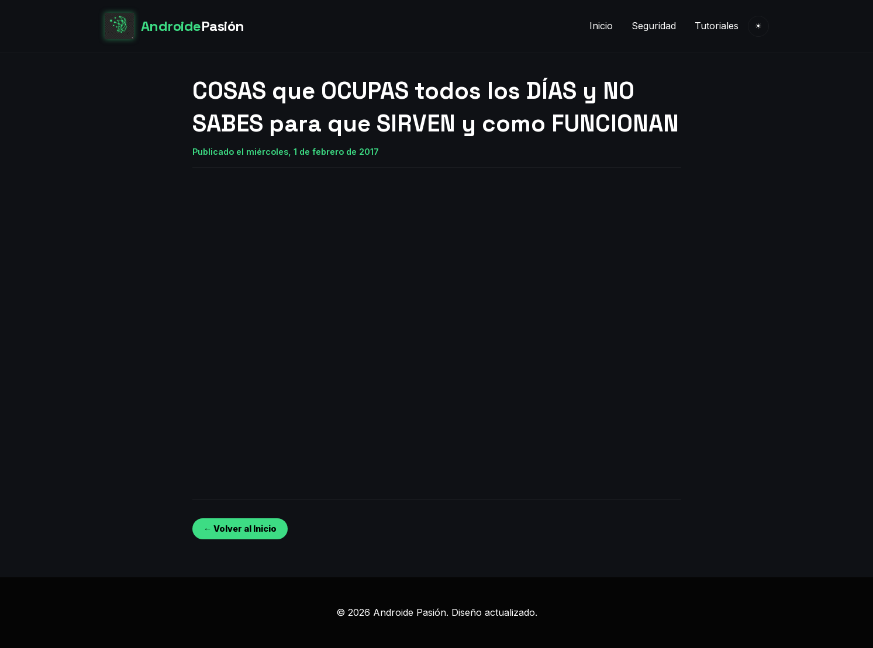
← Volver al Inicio (240, 528)
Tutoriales (717, 26)
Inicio (601, 26)
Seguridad (654, 26)
